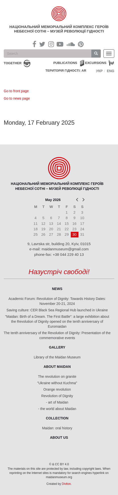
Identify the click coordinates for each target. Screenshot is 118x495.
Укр (99, 71)
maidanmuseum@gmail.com (65, 249)
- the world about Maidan (57, 409)
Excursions (95, 63)
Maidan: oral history (57, 428)
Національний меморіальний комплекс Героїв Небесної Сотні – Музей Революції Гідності (59, 29)
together (13, 63)
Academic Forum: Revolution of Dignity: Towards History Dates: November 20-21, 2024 (57, 301)
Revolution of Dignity (57, 396)
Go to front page (16, 91)
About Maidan (57, 367)
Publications (65, 63)
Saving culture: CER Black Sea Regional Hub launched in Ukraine (57, 310)
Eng (110, 71)
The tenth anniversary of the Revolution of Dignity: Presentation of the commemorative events (57, 335)
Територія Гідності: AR (66, 70)
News (57, 289)
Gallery (57, 347)
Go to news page (17, 98)
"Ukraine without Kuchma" (57, 383)
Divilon (66, 484)
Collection (57, 418)
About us (59, 437)
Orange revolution (57, 389)
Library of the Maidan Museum (57, 357)
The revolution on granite (57, 377)
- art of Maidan (57, 402)
